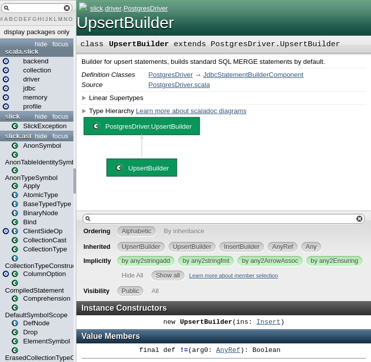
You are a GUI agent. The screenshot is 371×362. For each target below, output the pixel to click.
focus (60, 44)
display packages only (36, 32)
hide (41, 44)
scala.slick (22, 51)
